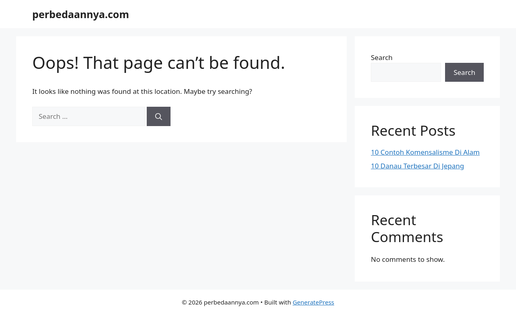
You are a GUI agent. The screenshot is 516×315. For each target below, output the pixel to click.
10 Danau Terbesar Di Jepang (417, 165)
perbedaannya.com (80, 14)
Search (382, 57)
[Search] (159, 116)
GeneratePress (313, 302)
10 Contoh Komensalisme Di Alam (425, 152)
